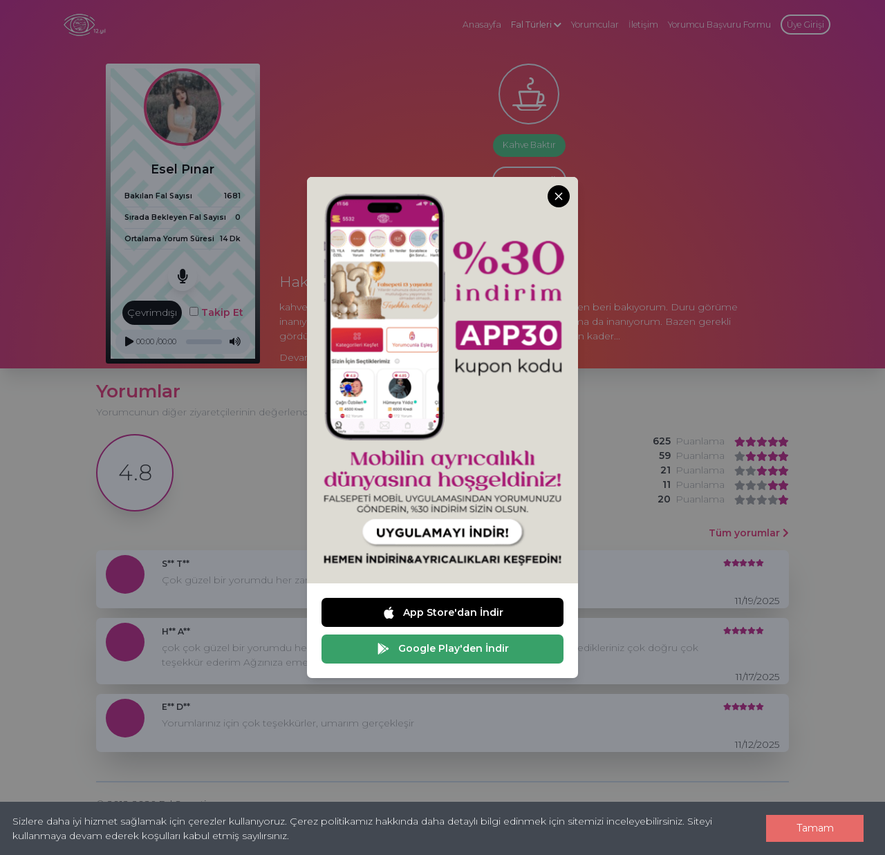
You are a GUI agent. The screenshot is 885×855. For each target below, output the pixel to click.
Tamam (815, 828)
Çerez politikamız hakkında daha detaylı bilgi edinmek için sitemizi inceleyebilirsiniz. (487, 821)
